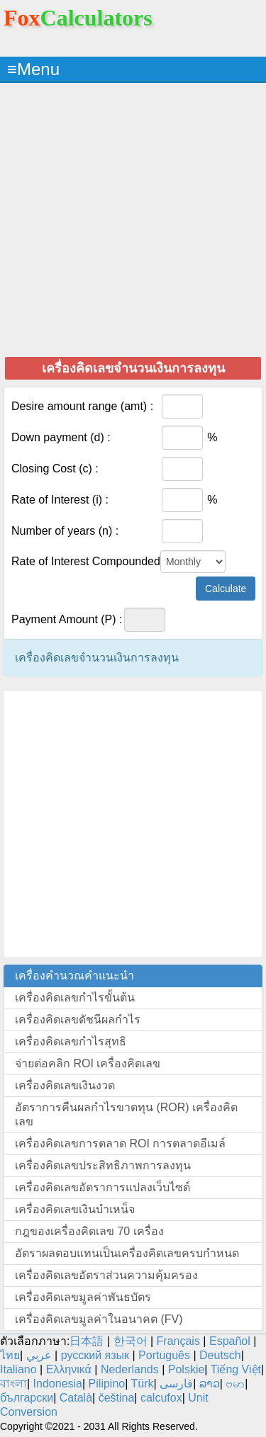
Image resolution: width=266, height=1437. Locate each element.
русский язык (95, 1355)
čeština (117, 1398)
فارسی (176, 1384)
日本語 (87, 1341)
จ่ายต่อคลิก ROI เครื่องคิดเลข (87, 1063)
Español (231, 1341)
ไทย (10, 1355)
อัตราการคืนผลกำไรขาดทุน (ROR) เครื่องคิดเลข (126, 1114)
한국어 (130, 1341)
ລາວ (209, 1384)
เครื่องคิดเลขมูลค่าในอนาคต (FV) (99, 1319)
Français (178, 1341)
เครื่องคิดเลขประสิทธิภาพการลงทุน (103, 1165)
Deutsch (220, 1355)
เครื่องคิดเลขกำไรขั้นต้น (75, 998)
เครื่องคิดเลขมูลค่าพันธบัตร (83, 1297)
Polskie (186, 1369)
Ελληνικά (69, 1369)
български (26, 1398)
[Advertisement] (133, 219)
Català (76, 1398)
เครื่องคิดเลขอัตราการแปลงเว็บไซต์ (102, 1187)
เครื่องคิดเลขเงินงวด (65, 1085)
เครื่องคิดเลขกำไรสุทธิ (70, 1041)
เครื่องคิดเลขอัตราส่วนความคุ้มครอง (106, 1275)
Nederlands (130, 1369)
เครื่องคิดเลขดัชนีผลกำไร (77, 1019)
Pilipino (107, 1384)
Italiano (18, 1369)
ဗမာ (235, 1384)
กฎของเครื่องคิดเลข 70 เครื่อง (89, 1231)
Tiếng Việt (236, 1369)
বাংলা (13, 1384)
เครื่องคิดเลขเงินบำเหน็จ (75, 1209)
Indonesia (57, 1384)
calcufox (161, 1398)
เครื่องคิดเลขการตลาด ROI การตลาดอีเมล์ (120, 1143)
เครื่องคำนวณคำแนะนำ (74, 976)
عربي (39, 1355)
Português (164, 1355)
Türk (142, 1384)
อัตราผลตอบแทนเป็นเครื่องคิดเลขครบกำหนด (127, 1253)
